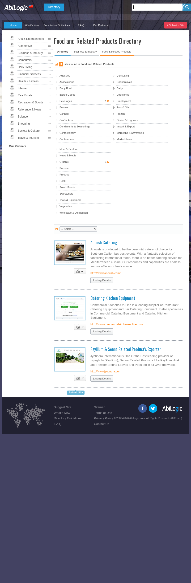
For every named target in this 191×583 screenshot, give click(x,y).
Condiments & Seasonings (74, 126)
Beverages (84, 101)
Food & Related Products (116, 51)
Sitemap (99, 407)
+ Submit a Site (175, 25)
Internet (22, 88)
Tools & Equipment (70, 200)
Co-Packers (66, 120)
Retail (62, 180)
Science (23, 116)
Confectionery (67, 132)
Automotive (25, 46)
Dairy (120, 88)
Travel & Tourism (28, 137)
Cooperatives (124, 82)
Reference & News (29, 109)
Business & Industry (30, 53)
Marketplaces (124, 139)
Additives (64, 75)
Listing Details (102, 280)
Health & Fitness (28, 81)
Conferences (66, 139)
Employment (124, 101)
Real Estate (25, 95)
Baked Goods (67, 94)
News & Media (67, 155)
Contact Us (101, 424)
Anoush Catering (103, 242)
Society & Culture (29, 130)
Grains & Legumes (127, 120)
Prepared (64, 168)
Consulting (123, 75)
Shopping (24, 123)
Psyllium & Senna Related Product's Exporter (125, 349)
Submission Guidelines (56, 25)
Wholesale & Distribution (73, 212)
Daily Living (25, 67)
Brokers (63, 107)
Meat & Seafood (68, 149)
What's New (32, 25)
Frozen (121, 113)
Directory (54, 7)
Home (13, 25)
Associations (66, 82)
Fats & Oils (123, 107)
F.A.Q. (81, 25)
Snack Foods (67, 187)
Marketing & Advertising (130, 132)
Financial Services (29, 74)
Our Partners (100, 25)
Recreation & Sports (30, 102)
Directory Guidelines (67, 418)
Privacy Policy (103, 418)
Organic (84, 162)
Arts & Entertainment (31, 39)
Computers (25, 60)
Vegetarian (65, 206)
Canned (64, 113)
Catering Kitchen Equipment (112, 298)
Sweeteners (66, 193)
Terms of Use (103, 413)
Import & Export (126, 126)
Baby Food (65, 88)
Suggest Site (62, 407)
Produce (64, 174)
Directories (123, 94)
